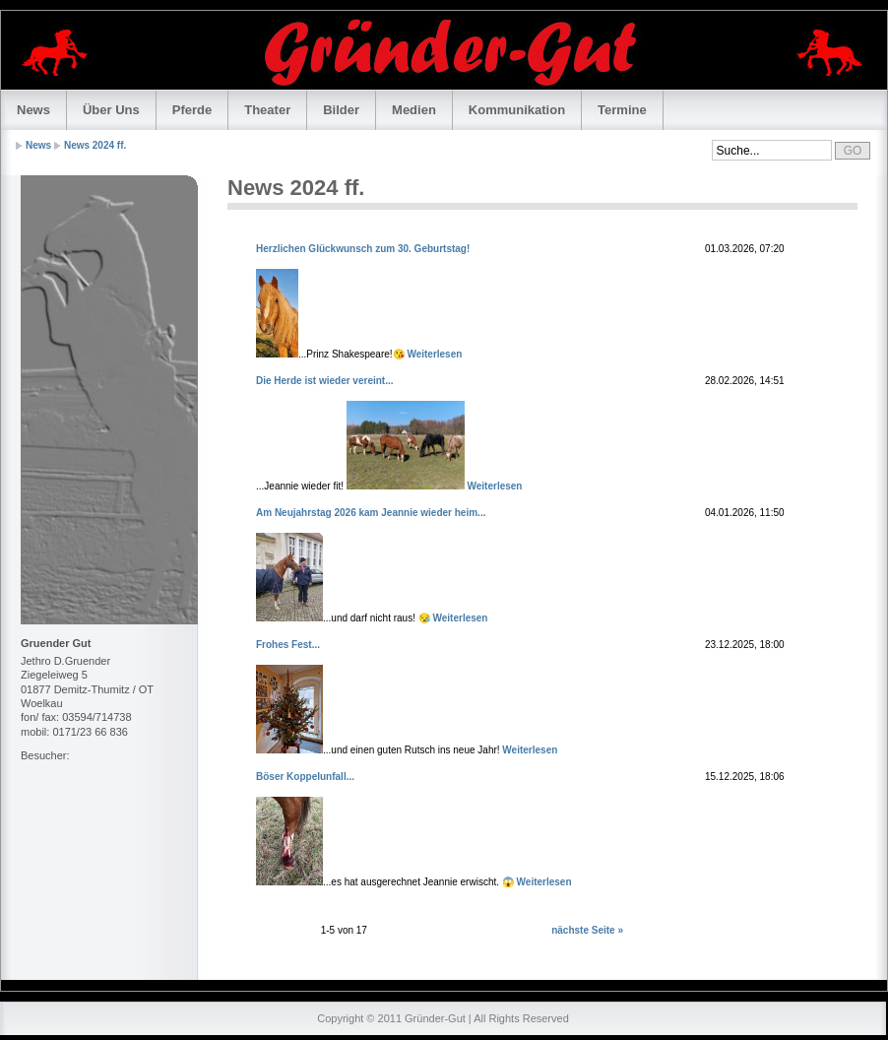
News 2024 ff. (95, 145)
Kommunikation (517, 109)
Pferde (192, 109)
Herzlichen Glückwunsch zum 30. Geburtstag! (363, 248)
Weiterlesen (434, 354)
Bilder (341, 109)
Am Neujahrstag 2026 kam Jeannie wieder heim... (370, 512)
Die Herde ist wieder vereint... (325, 380)
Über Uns (111, 109)
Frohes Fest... (288, 644)
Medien (414, 109)
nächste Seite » (587, 930)
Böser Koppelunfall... (305, 776)
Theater (267, 109)
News (33, 109)
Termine (622, 109)
